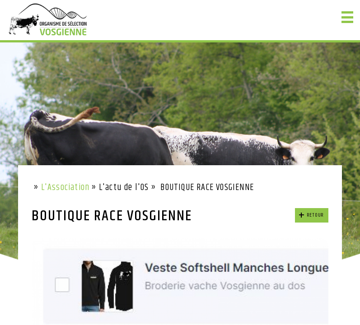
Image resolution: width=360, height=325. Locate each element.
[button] (347, 17)
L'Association (65, 188)
